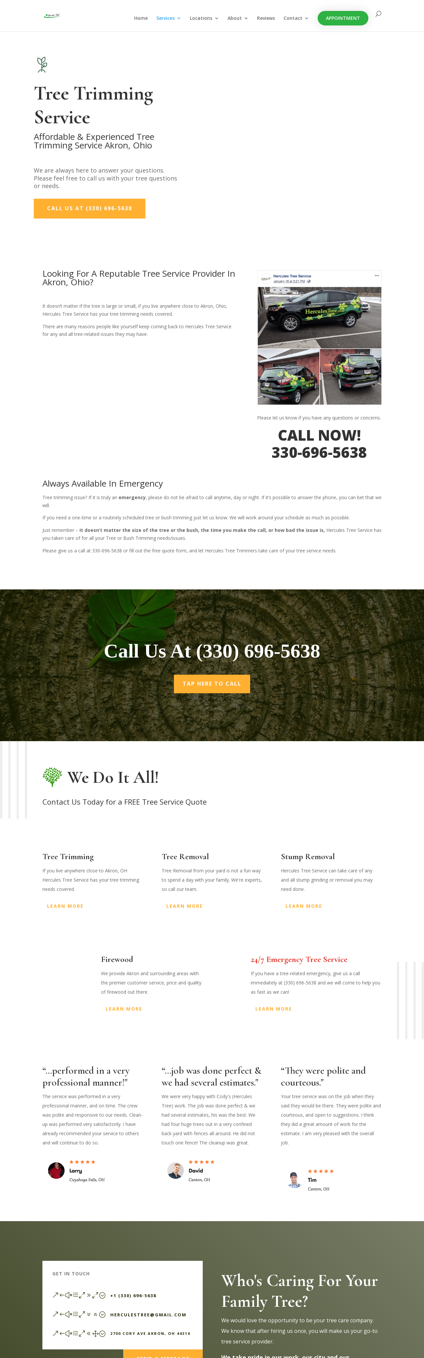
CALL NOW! (319, 435)
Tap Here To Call (212, 684)
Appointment (343, 18)
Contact (293, 18)
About (235, 18)
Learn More (65, 906)
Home (141, 18)
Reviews (266, 18)
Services (165, 18)
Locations (201, 18)
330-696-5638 (319, 452)
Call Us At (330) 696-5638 (89, 208)
